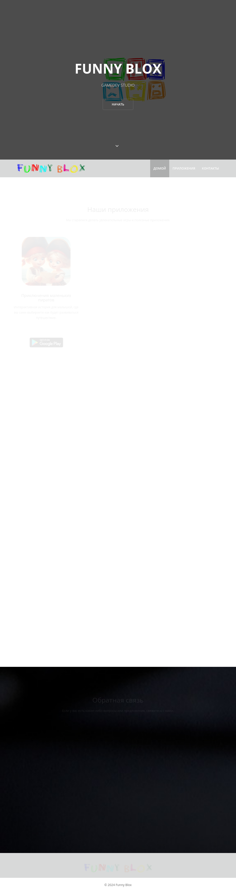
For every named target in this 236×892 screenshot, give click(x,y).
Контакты (210, 168)
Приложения (184, 168)
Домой (159, 168)
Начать (118, 104)
